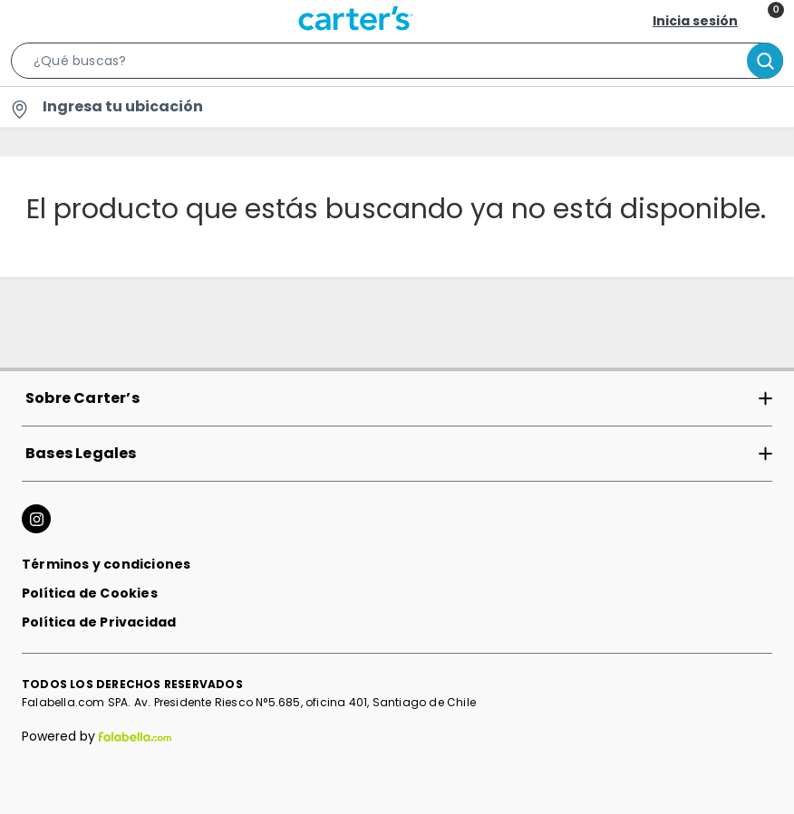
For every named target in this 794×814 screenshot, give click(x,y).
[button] (397, 64)
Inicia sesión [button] (695, 21)
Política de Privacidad (99, 622)
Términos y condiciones (106, 564)
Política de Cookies (90, 593)
